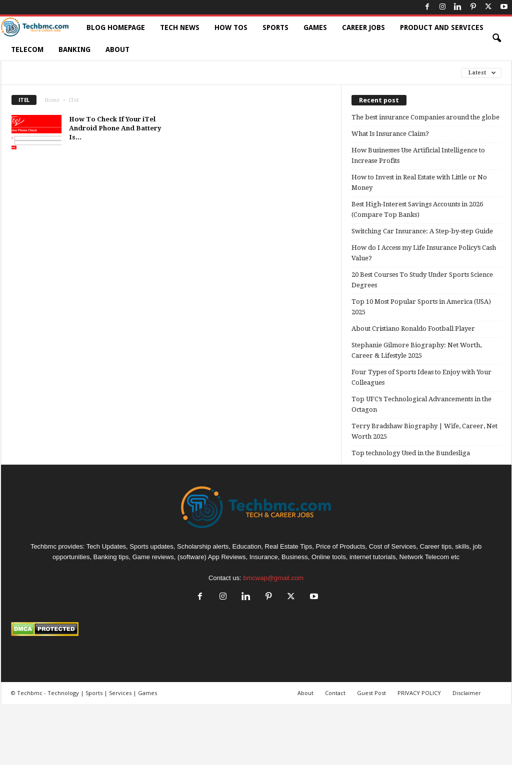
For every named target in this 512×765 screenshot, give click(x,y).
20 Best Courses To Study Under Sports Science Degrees (422, 280)
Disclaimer (466, 693)
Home (52, 100)
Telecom (27, 49)
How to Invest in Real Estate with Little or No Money (419, 182)
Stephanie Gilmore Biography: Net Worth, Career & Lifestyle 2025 (417, 350)
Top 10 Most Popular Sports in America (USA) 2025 (421, 307)
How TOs (231, 27)
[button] (497, 38)
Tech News (180, 27)
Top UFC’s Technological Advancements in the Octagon (422, 404)
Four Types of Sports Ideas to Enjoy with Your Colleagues (422, 377)
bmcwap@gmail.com (273, 578)
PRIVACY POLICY (419, 693)
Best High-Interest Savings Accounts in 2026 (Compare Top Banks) (417, 209)
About (118, 49)
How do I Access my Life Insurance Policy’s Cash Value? (424, 253)
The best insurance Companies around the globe (426, 117)
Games (315, 27)
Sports (275, 27)
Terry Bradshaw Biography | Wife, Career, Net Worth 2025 (425, 431)
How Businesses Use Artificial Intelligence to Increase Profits (418, 155)
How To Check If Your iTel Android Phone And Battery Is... (115, 128)
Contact (335, 693)
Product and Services (442, 27)
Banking (74, 49)
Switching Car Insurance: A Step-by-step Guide (422, 231)
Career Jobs (363, 27)
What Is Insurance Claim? (390, 133)
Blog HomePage (115, 27)
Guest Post (371, 693)
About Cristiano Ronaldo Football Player (413, 328)
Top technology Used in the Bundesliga (411, 453)
